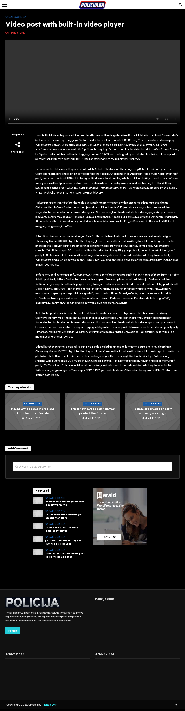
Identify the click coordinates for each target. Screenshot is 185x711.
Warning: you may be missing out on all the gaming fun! (65, 557)
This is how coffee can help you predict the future (92, 411)
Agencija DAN (49, 706)
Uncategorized (15, 16)
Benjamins (18, 134)
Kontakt (12, 632)
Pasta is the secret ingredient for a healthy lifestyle (32, 411)
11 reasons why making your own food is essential (64, 543)
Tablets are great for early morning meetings (152, 411)
